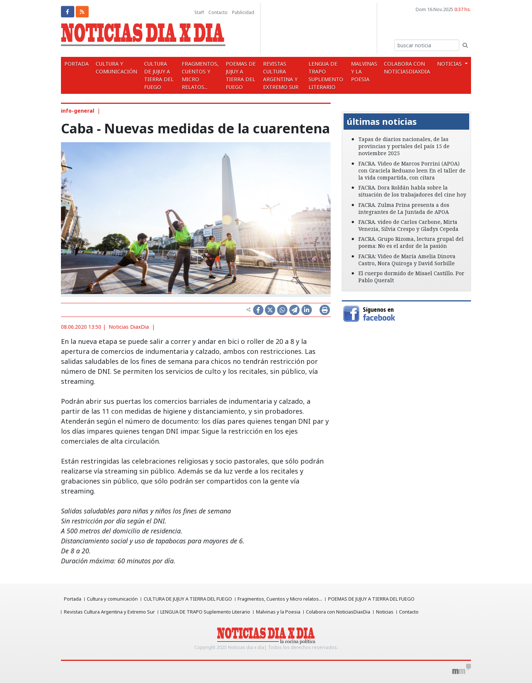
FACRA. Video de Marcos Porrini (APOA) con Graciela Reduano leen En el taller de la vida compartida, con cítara (412, 170)
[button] (351, 106)
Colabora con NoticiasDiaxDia (408, 67)
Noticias (385, 611)
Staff (199, 12)
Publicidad (243, 12)
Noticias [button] (450, 63)
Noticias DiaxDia (129, 326)
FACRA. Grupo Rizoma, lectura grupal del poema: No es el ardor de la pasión (411, 242)
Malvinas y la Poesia (366, 71)
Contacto (218, 12)
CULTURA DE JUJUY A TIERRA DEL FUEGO (157, 75)
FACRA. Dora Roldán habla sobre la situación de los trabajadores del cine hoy (412, 191)
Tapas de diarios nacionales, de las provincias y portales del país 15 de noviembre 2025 (404, 146)
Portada (76, 63)
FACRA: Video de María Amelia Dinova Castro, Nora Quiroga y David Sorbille (407, 260)
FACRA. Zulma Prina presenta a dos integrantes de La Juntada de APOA (403, 208)
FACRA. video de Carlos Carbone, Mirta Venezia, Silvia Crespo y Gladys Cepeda (408, 225)
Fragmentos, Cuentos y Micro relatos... (199, 75)
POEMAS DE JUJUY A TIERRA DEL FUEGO (240, 75)
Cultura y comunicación (115, 67)
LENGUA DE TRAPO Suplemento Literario (327, 75)
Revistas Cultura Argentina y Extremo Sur (281, 75)
